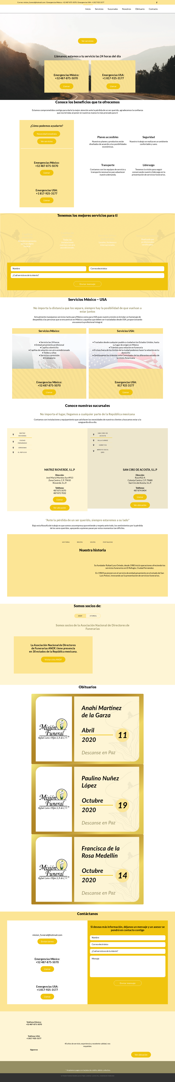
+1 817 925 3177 (98, 2)
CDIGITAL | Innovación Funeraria (103, 1076)
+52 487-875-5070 (70, 2)
